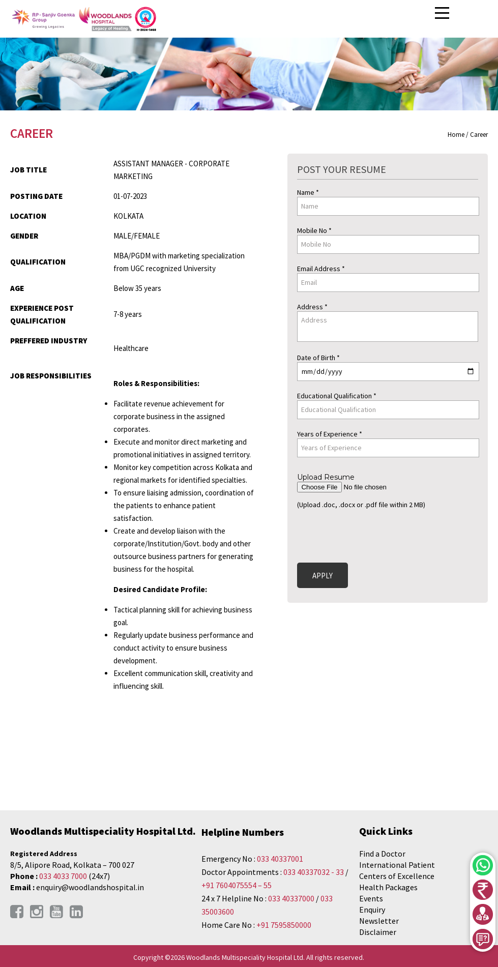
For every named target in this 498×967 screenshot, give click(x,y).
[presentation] (374, 534)
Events (371, 898)
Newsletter (379, 921)
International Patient (397, 865)
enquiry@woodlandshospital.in (90, 887)
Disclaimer (377, 932)
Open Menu (443, 13)
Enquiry (372, 909)
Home (456, 134)
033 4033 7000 (63, 876)
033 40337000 (292, 898)
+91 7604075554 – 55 (236, 885)
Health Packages (388, 887)
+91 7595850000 (283, 925)
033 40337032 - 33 (313, 872)
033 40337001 (280, 859)
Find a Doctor (382, 853)
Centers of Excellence (396, 876)
